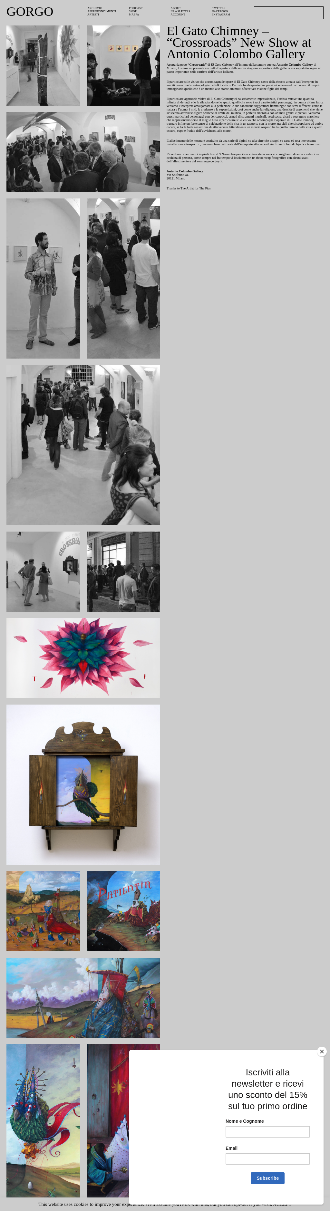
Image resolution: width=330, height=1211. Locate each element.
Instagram (221, 15)
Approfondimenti (102, 11)
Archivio (94, 8)
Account (179, 15)
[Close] (322, 1058)
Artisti (93, 15)
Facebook (220, 11)
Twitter (219, 8)
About (176, 8)
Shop (133, 11)
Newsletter (181, 11)
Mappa (134, 15)
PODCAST (136, 8)
